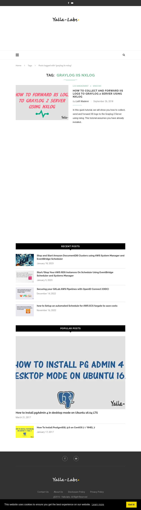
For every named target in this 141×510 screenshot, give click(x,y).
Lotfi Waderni (82, 101)
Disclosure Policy (76, 492)
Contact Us (43, 492)
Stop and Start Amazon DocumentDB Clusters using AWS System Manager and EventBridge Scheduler (79, 258)
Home (18, 65)
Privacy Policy (97, 492)
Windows (97, 86)
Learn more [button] (98, 504)
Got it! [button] (131, 504)
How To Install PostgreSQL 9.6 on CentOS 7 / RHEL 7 (67, 427)
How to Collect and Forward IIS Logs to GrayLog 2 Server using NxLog (97, 94)
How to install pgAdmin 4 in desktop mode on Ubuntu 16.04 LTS (57, 413)
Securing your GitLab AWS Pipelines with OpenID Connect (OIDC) (74, 289)
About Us (58, 492)
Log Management (81, 86)
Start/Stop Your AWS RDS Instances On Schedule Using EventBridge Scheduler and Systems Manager (76, 274)
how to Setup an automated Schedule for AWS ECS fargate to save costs (78, 306)
